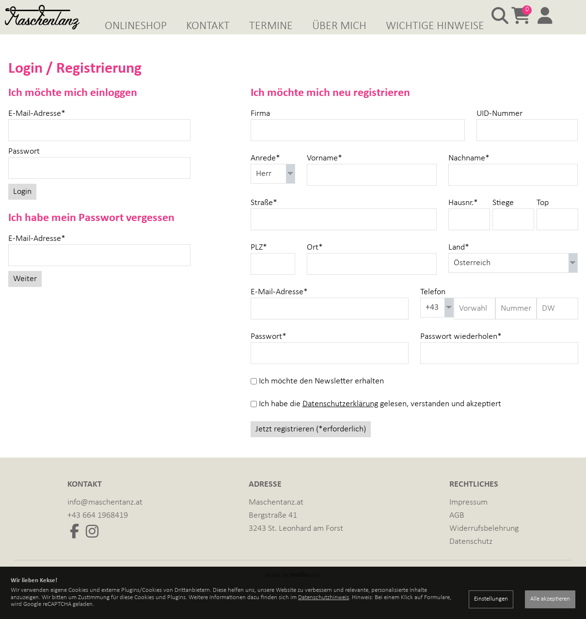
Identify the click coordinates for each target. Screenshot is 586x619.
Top (543, 217)
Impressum (468, 516)
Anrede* (265, 172)
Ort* (315, 261)
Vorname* (324, 172)
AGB (456, 529)
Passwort (24, 165)
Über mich (339, 26)
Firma (260, 127)
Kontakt (208, 26)
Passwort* (268, 350)
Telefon (432, 306)
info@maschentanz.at (105, 516)
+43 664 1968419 (97, 529)
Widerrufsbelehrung (484, 542)
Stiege (503, 217)
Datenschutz (470, 555)
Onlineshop (136, 26)
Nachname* (469, 172)
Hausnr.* (463, 217)
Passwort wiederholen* (461, 350)
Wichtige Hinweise (435, 26)
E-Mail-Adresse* (36, 127)
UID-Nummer (499, 127)
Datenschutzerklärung (340, 418)
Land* (458, 261)
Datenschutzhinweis (323, 597)
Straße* (264, 217)
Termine (271, 26)
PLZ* (259, 261)
